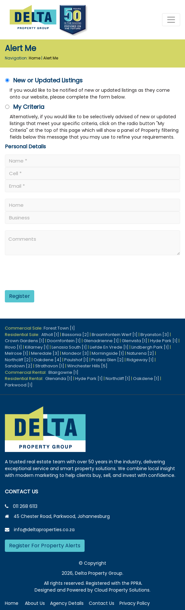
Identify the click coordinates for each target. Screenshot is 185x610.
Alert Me (50, 58)
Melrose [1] (16, 353)
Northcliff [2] (18, 360)
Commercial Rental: (26, 372)
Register (19, 296)
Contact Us (101, 603)
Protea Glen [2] (107, 360)
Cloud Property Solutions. (122, 590)
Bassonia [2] (75, 334)
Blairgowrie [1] (63, 372)
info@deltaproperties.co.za (44, 529)
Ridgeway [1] (140, 360)
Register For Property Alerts (44, 545)
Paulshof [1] (76, 360)
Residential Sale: (23, 334)
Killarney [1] (37, 347)
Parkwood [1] (19, 385)
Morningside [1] (108, 353)
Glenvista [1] (134, 341)
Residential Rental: (25, 378)
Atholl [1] (50, 334)
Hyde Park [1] (164, 341)
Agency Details (67, 603)
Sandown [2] (18, 366)
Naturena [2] (140, 353)
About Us (35, 603)
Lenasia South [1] (69, 347)
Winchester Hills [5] (87, 366)
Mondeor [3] (75, 353)
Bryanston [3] (154, 334)
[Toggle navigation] (171, 19)
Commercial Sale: (24, 328)
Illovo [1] (13, 347)
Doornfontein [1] (64, 341)
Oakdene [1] (146, 378)
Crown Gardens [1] (24, 341)
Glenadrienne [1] (101, 341)
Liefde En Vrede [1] (109, 347)
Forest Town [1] (59, 328)
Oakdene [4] (47, 360)
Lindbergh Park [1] (150, 347)
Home (34, 58)
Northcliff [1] (118, 378)
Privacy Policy (134, 603)
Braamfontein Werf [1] (115, 334)
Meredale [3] (45, 353)
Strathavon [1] (49, 366)
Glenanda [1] (58, 378)
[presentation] (44, 275)
